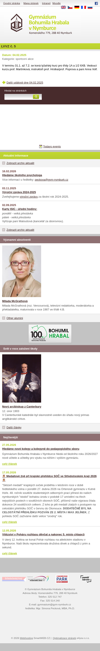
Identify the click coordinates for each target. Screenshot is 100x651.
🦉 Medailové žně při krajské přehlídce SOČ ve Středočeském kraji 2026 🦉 (49, 478)
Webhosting (26, 638)
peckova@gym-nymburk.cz (51, 179)
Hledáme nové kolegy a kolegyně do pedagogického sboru (40, 448)
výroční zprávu (29, 196)
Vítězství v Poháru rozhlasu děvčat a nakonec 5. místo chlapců (43, 534)
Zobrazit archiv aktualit (20, 163)
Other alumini (14, 318)
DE (78, 7)
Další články (13, 427)
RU (92, 7)
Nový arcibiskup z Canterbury (21, 406)
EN (65, 7)
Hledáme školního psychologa (22, 175)
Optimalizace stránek (64, 638)
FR (85, 7)
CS (71, 7)
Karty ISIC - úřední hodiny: (19, 209)
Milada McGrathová (14, 301)
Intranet (46, 3)
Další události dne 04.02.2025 (24, 82)
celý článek (9, 463)
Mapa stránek (31, 3)
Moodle (56, 3)
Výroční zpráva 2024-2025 (19, 192)
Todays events (52, 146)
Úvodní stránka (11, 3)
